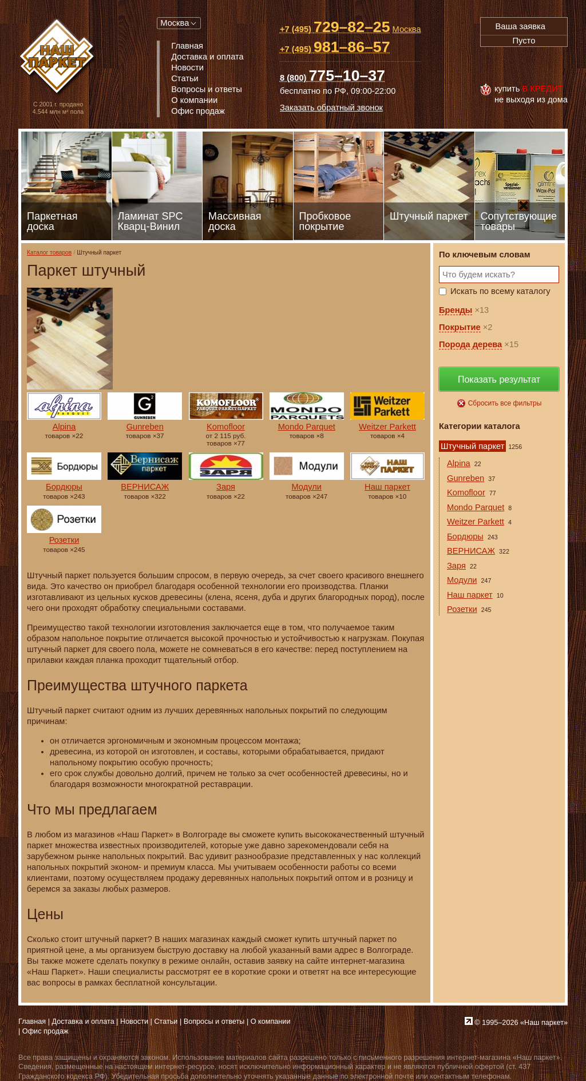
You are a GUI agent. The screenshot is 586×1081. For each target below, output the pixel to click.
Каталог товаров (49, 252)
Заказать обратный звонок (331, 107)
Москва (174, 22)
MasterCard (517, 65)
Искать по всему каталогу (500, 291)
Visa (492, 65)
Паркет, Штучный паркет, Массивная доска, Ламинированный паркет (58, 57)
